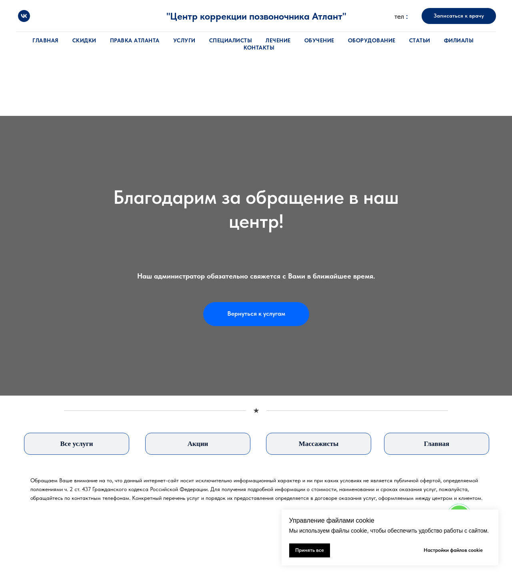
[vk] (24, 16)
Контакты (259, 47)
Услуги (184, 40)
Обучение (319, 40)
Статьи (419, 40)
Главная (45, 40)
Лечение (278, 40)
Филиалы (459, 40)
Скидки (84, 40)
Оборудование (372, 40)
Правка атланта (135, 40)
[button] (459, 16)
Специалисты (230, 40)
